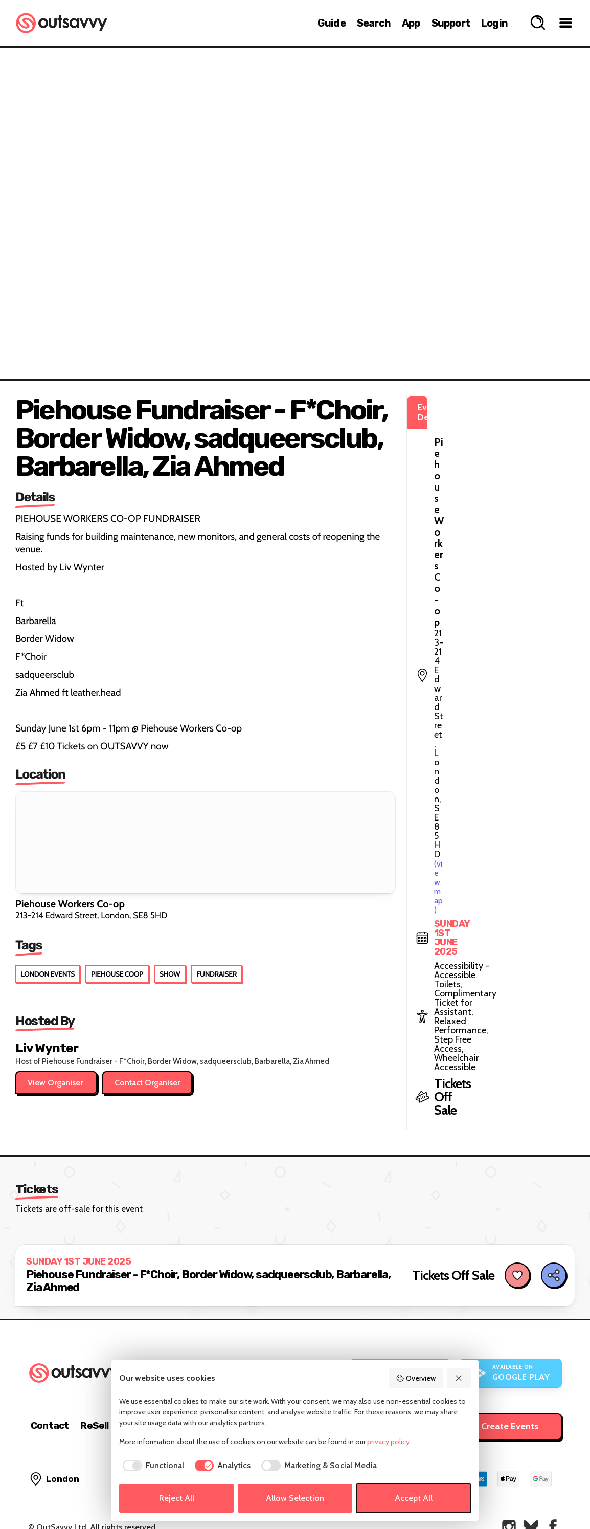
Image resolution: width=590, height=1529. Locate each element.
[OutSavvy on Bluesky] (531, 1493)
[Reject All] (459, 1378)
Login (494, 23)
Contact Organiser (147, 1083)
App (411, 23)
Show (170, 974)
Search (374, 23)
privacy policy (388, 1441)
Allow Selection (295, 1498)
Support (451, 23)
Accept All (414, 1498)
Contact (50, 1392)
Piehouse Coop (117, 974)
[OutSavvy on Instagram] (509, 1493)
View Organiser (56, 1083)
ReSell (94, 1392)
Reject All (176, 1498)
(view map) (490, 452)
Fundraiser (216, 974)
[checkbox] (151, 1465)
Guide (331, 23)
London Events (48, 974)
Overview (416, 1378)
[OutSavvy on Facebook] (553, 1493)
